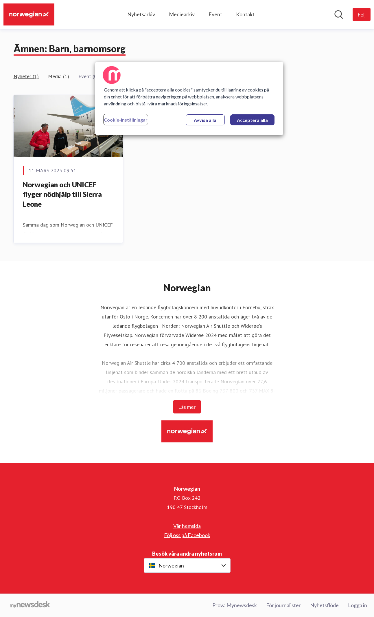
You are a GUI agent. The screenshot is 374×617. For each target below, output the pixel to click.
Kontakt (245, 14)
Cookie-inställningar (126, 119)
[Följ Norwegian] (362, 14)
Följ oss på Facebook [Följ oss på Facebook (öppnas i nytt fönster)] (187, 535)
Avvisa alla (205, 120)
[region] (189, 98)
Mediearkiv (182, 14)
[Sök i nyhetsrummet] (338, 14)
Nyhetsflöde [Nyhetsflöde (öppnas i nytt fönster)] (324, 605)
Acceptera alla (252, 120)
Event (215, 14)
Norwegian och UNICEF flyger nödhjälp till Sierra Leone (62, 194)
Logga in (357, 605)
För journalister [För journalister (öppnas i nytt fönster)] (283, 605)
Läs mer (187, 407)
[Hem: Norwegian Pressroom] (28, 14)
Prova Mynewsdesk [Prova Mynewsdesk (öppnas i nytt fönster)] (234, 605)
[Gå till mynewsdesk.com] (30, 605)
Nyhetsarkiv (141, 14)
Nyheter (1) (26, 76)
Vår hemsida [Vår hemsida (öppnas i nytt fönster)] (187, 526)
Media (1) (58, 76)
